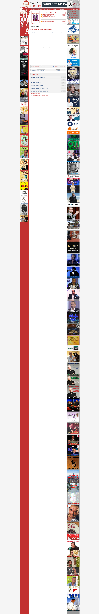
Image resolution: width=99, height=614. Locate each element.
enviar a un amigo (35, 66)
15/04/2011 (35, 95)
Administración (73, 11)
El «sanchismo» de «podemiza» (48, 21)
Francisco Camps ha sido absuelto (48, 17)
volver (64, 23)
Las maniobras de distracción (47, 20)
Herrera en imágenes (73, 15)
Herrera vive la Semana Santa (42, 95)
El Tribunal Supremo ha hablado (48, 14)
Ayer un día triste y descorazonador (48, 16)
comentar (44, 65)
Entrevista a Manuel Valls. (47, 15)
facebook (56, 66)
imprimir (63, 66)
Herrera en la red (72, 13)
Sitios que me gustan (73, 17)
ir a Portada (33, 23)
